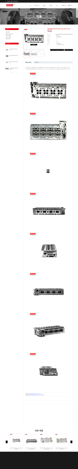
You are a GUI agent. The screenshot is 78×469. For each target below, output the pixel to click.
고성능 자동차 (8, 37)
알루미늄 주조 (8, 38)
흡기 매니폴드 (8, 35)
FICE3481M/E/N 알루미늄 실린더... (14, 69)
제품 (51, 5)
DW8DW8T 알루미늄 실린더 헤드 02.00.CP (62, 449)
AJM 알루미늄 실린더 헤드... (14, 50)
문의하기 (64, 5)
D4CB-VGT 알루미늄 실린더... (14, 62)
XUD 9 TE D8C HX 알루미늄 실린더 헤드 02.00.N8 (46, 449)
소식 (57, 5)
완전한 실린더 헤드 (9, 33)
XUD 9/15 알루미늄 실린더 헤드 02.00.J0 (16, 449)
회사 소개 (36, 5)
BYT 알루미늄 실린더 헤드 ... (14, 56)
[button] (12, 45)
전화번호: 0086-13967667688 (12, 1)
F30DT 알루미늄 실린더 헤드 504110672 (31, 449)
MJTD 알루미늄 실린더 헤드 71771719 (34, 393)
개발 (44, 5)
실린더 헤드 (8, 32)
